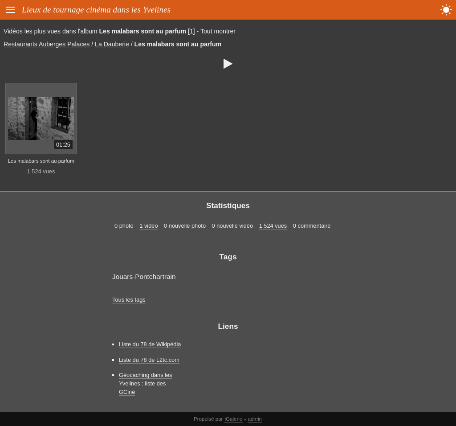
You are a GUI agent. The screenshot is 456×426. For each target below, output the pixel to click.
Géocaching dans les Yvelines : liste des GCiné (145, 383)
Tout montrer (218, 31)
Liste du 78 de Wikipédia (150, 344)
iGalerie (234, 419)
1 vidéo (148, 225)
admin (255, 419)
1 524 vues (273, 225)
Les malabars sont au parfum (143, 31)
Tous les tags (129, 299)
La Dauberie (112, 44)
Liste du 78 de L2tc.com (149, 359)
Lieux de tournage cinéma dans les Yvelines (96, 9)
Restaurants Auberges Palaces (47, 44)
